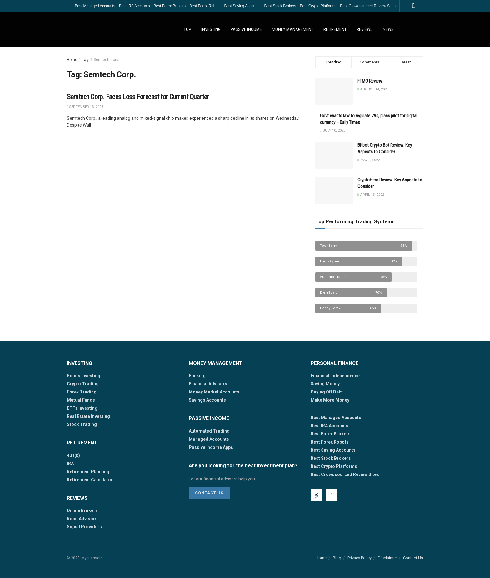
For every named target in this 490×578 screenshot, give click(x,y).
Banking (197, 375)
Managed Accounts (209, 439)
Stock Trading (82, 424)
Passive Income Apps (211, 447)
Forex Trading (82, 391)
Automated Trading (209, 431)
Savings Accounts (207, 400)
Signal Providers (84, 526)
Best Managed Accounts (95, 6)
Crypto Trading (83, 383)
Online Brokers (82, 510)
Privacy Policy (360, 557)
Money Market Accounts (214, 391)
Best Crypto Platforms (318, 6)
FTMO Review (370, 81)
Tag (85, 60)
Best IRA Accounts (134, 6)
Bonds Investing (83, 375)
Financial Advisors (208, 383)
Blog (337, 557)
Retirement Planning (88, 471)
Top (187, 29)
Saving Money (325, 383)
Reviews (365, 29)
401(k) (73, 455)
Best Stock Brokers (280, 6)
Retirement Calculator (90, 479)
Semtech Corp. (106, 60)
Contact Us (209, 492)
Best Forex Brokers (169, 6)
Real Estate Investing (88, 416)
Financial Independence (335, 375)
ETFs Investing (82, 408)
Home (72, 60)
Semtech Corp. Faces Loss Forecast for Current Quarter (138, 97)
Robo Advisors (82, 518)
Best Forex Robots (204, 6)
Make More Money (330, 400)
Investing (211, 29)
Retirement (335, 29)
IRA (70, 463)
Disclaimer (387, 557)
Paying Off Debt (327, 391)
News (388, 29)
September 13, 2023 (85, 107)
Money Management (292, 29)
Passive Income (246, 29)
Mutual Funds (81, 400)
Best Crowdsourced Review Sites (367, 6)
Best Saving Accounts (242, 6)
